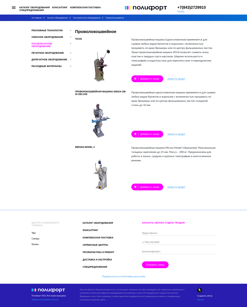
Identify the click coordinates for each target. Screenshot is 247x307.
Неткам (200, 299)
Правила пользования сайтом (45, 299)
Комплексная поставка (85, 7)
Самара (35, 238)
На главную (37, 17)
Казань (180, 11)
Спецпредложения (31, 10)
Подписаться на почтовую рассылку (123, 276)
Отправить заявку (155, 264)
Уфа (34, 232)
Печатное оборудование (48, 53)
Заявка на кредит (176, 78)
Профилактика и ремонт (98, 252)
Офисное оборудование (47, 37)
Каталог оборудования (34, 7)
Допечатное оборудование (49, 59)
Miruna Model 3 (85, 147)
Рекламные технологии (47, 30)
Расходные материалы (47, 66)
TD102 (78, 39)
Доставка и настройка (97, 259)
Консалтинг (60, 7)
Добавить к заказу (146, 79)
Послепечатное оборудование (86, 17)
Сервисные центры (95, 245)
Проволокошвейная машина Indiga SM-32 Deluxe (100, 92)
